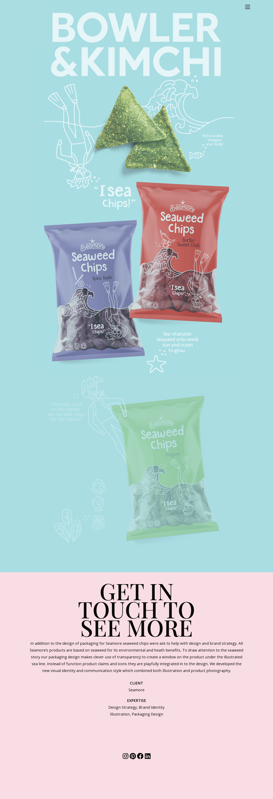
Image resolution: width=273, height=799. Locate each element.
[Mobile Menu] (247, 7)
